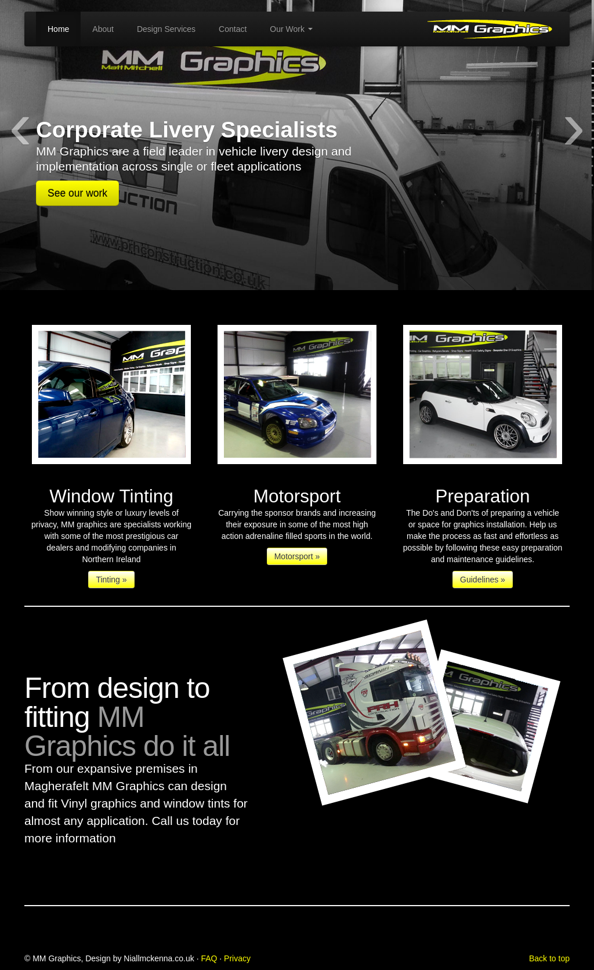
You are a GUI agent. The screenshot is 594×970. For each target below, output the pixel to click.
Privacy (237, 958)
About (103, 29)
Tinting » (111, 579)
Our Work (291, 29)
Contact (233, 29)
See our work (77, 193)
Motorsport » (297, 556)
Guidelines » (482, 579)
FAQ (209, 958)
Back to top (549, 958)
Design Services (166, 29)
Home (58, 29)
